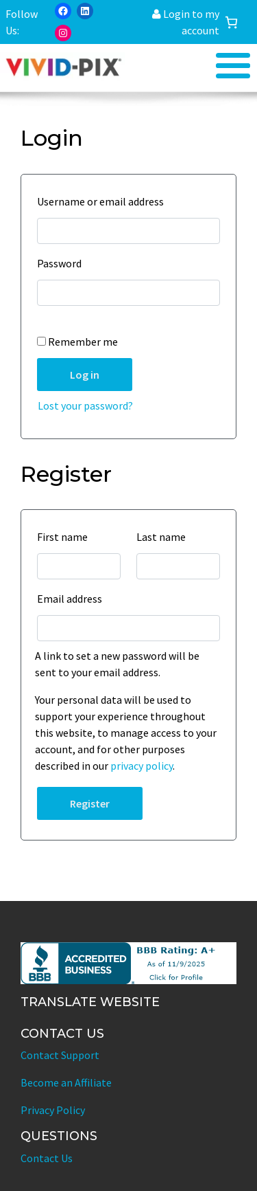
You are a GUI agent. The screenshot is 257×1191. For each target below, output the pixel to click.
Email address (73, 598)
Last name (164, 537)
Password (62, 263)
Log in (84, 374)
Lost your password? (85, 405)
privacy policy (141, 765)
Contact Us (47, 1158)
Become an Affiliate (66, 1082)
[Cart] (231, 22)
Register (90, 803)
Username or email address (104, 201)
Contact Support (60, 1055)
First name (66, 537)
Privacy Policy (53, 1110)
